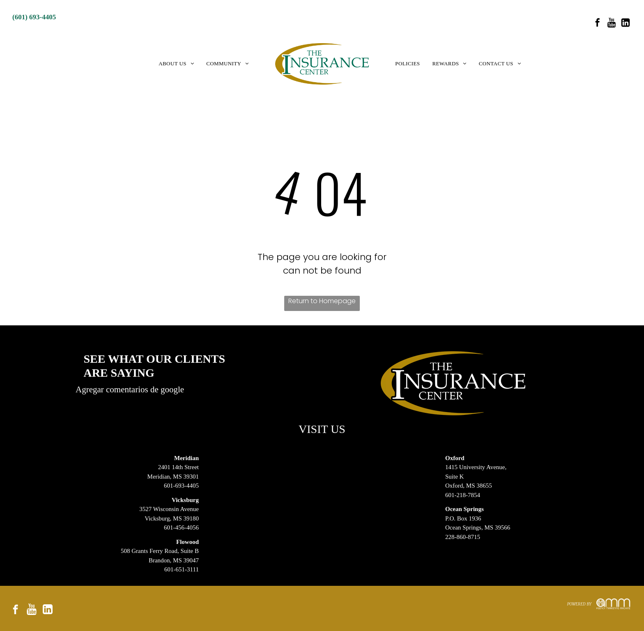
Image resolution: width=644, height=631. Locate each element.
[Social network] (611, 23)
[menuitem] (176, 63)
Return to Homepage (322, 301)
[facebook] (597, 23)
